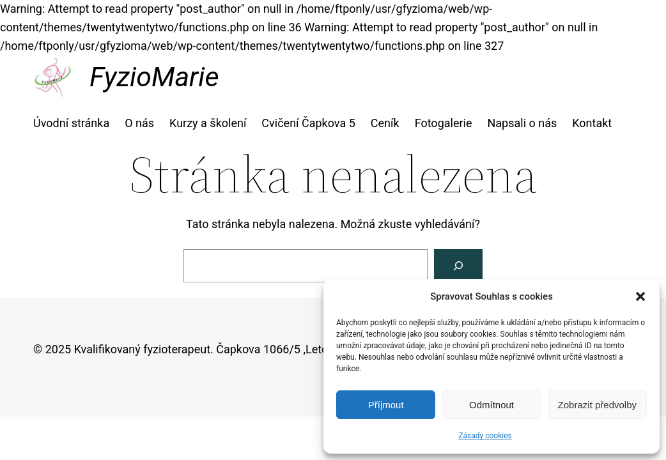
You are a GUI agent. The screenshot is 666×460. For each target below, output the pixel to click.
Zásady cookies (484, 435)
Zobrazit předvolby (597, 404)
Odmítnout (491, 404)
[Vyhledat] (458, 265)
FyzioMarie (154, 77)
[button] (640, 296)
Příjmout (386, 404)
